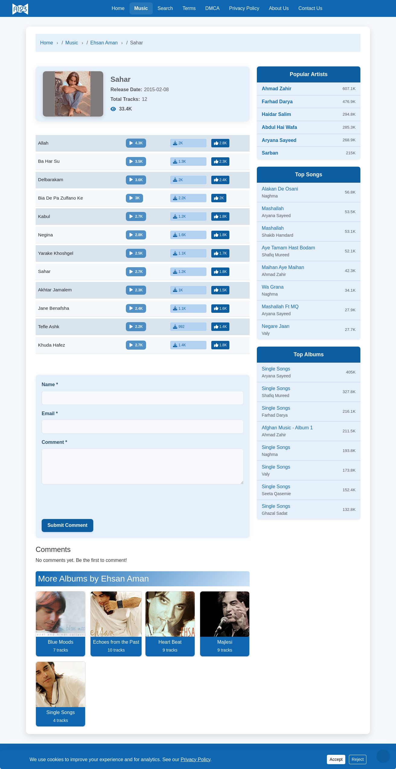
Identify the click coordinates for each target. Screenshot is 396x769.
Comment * (54, 445)
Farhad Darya (277, 101)
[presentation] (87, 504)
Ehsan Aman (104, 42)
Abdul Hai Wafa (279, 127)
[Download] (189, 143)
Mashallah (273, 208)
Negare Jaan (275, 326)
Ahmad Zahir (276, 88)
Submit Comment (67, 528)
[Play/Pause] (137, 143)
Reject (358, 759)
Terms (189, 8)
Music (141, 8)
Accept (336, 759)
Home (118, 8)
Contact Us (310, 8)
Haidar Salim (276, 114)
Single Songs (276, 368)
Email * (50, 416)
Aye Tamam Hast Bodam (288, 247)
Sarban (270, 152)
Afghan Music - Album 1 (287, 427)
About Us (279, 8)
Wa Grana (272, 287)
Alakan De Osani (280, 188)
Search (165, 8)
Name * (50, 387)
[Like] (221, 143)
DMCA (212, 8)
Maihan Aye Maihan (283, 267)
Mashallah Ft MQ (280, 306)
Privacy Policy (244, 8)
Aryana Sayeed (279, 140)
